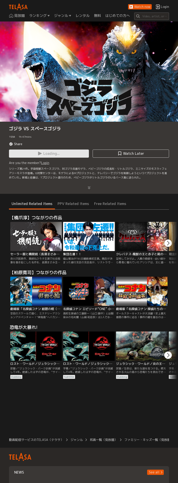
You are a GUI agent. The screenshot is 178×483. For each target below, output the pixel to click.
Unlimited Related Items (32, 203)
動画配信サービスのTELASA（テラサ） (36, 440)
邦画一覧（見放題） (103, 440)
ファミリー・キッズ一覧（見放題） (148, 440)
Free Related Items (110, 203)
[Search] (151, 16)
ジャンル (76, 440)
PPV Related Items (73, 203)
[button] (140, 7)
